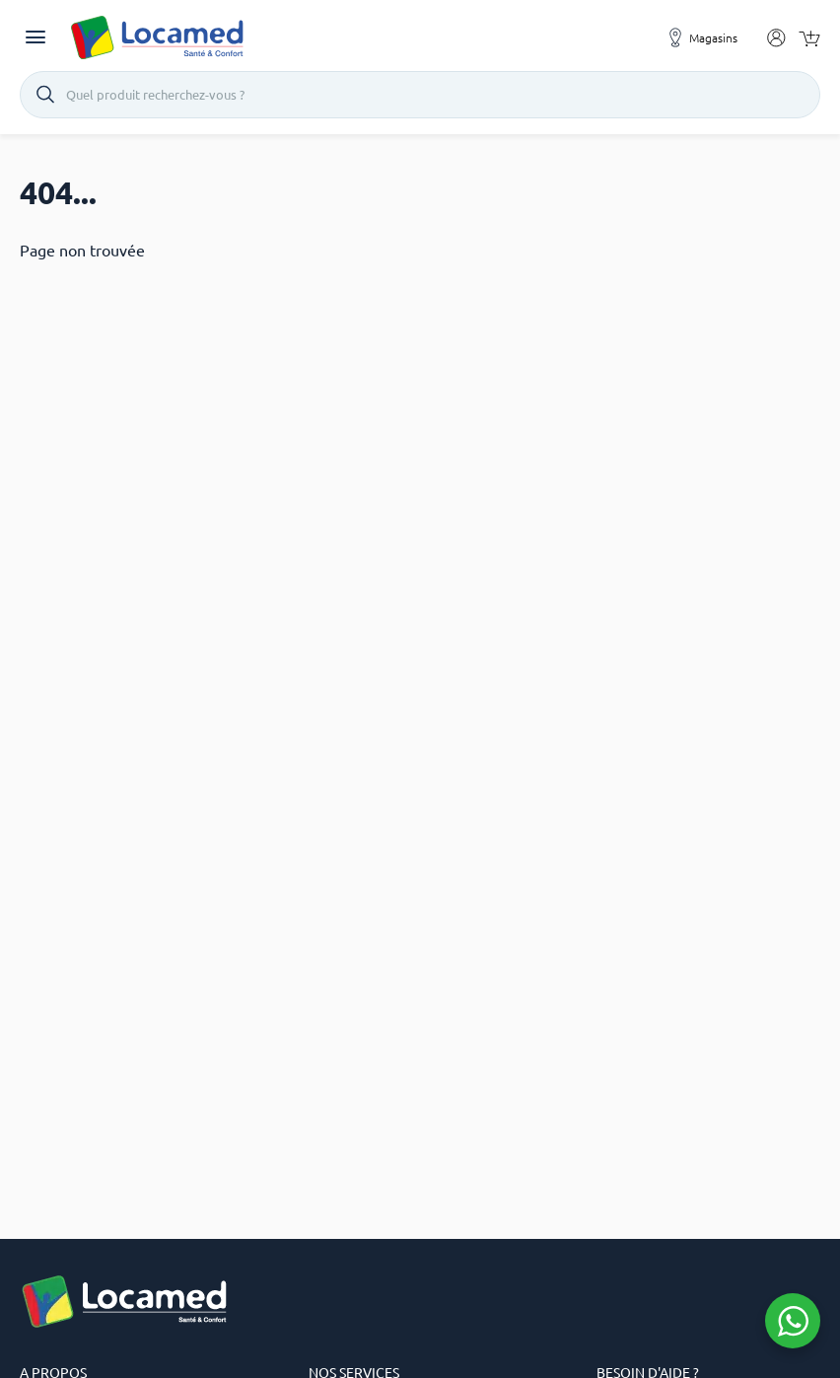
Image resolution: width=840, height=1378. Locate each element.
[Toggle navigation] (35, 37)
